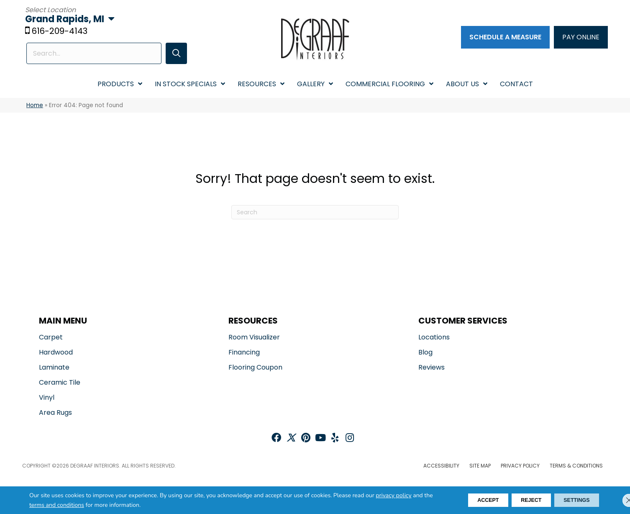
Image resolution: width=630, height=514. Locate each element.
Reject (517, 500)
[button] (170, 54)
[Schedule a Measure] (505, 37)
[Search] (315, 213)
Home (34, 107)
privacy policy (393, 495)
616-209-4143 (61, 32)
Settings (571, 500)
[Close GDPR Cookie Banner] (616, 500)
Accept (465, 500)
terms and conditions (78, 505)
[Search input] (91, 54)
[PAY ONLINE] (581, 37)
